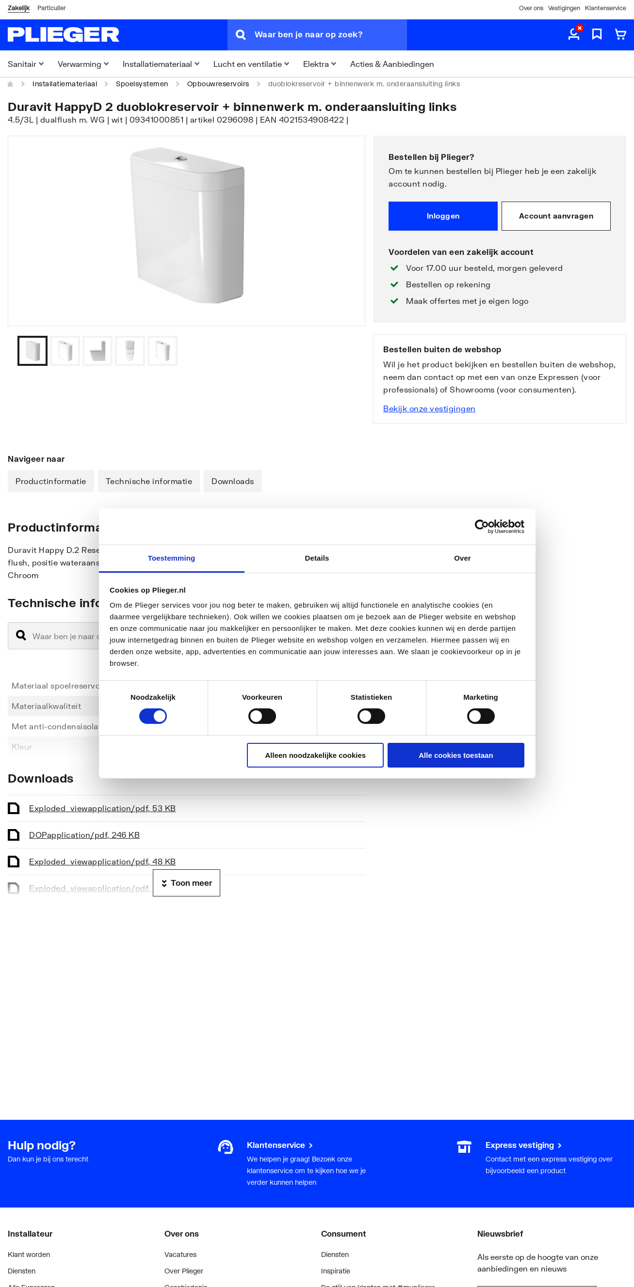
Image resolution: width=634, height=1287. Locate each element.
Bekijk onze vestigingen (429, 408)
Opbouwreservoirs (218, 83)
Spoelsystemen (142, 83)
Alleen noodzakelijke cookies (315, 755)
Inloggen (443, 215)
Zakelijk (19, 8)
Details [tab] (317, 558)
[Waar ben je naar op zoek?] (331, 34)
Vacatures (180, 1254)
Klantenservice (605, 8)
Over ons (531, 8)
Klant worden (29, 1254)
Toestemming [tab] (171, 558)
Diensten (21, 1271)
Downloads (232, 481)
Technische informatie (149, 481)
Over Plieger (183, 1271)
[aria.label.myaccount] (574, 35)
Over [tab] (462, 558)
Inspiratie (335, 1271)
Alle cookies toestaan (456, 755)
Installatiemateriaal (65, 83)
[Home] (11, 84)
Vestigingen (564, 8)
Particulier (51, 8)
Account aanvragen (556, 215)
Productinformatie (51, 481)
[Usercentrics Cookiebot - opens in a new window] (481, 526)
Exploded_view (102, 808)
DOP (84, 834)
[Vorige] (346, 351)
